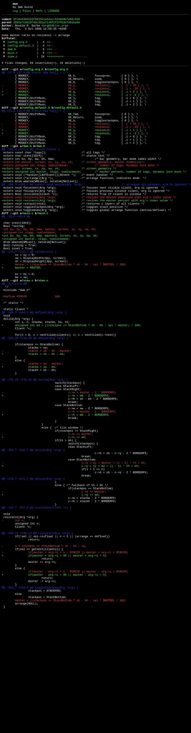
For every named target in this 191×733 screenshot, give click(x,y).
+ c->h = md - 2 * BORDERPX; (56, 494)
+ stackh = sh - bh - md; (33, 421)
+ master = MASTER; (22, 317)
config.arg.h (17, 48)
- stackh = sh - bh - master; (37, 417)
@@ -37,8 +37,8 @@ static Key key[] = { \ (35, 83)
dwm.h (11, 57)
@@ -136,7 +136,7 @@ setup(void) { (29, 298)
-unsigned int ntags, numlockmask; (29, 275)
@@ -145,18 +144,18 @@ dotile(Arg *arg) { (35, 452)
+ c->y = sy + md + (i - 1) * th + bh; (70, 555)
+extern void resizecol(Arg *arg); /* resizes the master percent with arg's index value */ (87, 237)
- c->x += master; (47, 517)
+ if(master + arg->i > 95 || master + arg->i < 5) (54, 663)
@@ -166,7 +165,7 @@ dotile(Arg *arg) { (33, 536)
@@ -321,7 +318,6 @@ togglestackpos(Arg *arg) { (40, 701)
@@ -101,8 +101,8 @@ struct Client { (31, 175)
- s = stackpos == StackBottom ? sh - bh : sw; (44, 651)
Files (27, 12)
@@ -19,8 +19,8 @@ (16, 256)
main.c (12, 61)
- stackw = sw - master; (32, 433)
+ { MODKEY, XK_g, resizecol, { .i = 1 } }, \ (74, 106)
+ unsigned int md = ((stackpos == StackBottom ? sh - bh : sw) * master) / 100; (71, 387)
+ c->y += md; (51, 590)
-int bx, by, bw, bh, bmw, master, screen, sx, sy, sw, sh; (49, 271)
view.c (12, 65)
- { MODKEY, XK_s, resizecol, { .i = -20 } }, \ (75, 103)
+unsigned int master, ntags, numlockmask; (36, 283)
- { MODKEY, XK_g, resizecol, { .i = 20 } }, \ (75, 99)
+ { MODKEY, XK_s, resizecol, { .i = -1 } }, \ (75, 110)
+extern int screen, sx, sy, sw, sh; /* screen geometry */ (59, 198)
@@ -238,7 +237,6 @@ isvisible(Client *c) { (37, 605)
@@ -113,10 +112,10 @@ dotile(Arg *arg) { (35, 402)
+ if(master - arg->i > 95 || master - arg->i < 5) (54, 686)
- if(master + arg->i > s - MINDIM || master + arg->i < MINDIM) (65, 659)
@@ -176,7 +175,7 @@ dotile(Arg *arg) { (33, 571)
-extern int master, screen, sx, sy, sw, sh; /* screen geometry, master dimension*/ (73, 191)
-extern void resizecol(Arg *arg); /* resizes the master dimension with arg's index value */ (89, 233)
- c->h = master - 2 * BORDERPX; (59, 490)
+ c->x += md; (44, 521)
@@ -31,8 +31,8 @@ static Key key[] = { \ (35, 129)
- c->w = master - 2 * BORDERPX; (59, 467)
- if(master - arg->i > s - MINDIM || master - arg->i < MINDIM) (65, 682)
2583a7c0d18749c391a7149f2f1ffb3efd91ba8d (46, 25)
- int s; (13, 621)
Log (15, 12)
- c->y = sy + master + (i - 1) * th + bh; (74, 552)
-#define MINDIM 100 (31, 352)
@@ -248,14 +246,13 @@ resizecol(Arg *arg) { (37, 636)
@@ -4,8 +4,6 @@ (14, 337)
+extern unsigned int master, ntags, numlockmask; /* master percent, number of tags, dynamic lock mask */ (94, 202)
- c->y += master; (54, 586)
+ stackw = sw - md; (29, 436)
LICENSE (53, 12)
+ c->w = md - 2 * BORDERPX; (56, 471)
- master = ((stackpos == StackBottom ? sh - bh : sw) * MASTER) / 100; (64, 314)
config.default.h (20, 53)
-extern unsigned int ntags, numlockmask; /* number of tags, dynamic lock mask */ (80, 195)
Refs (39, 12)
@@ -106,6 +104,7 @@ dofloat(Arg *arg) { (34, 371)
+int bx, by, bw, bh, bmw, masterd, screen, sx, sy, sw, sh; (50, 279)
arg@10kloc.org (54, 29)
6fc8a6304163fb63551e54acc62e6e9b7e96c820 (46, 21)
